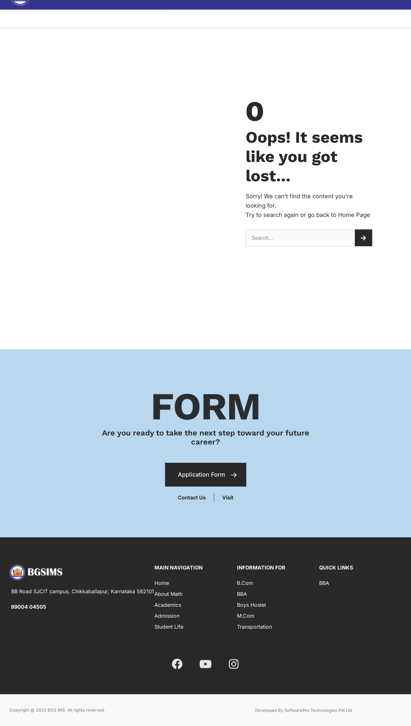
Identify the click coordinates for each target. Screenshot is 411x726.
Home (161, 583)
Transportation (254, 626)
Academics (167, 605)
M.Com (245, 616)
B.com (245, 583)
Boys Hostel (251, 605)
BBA (242, 594)
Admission (166, 616)
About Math (168, 594)
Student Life (168, 626)
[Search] (363, 237)
